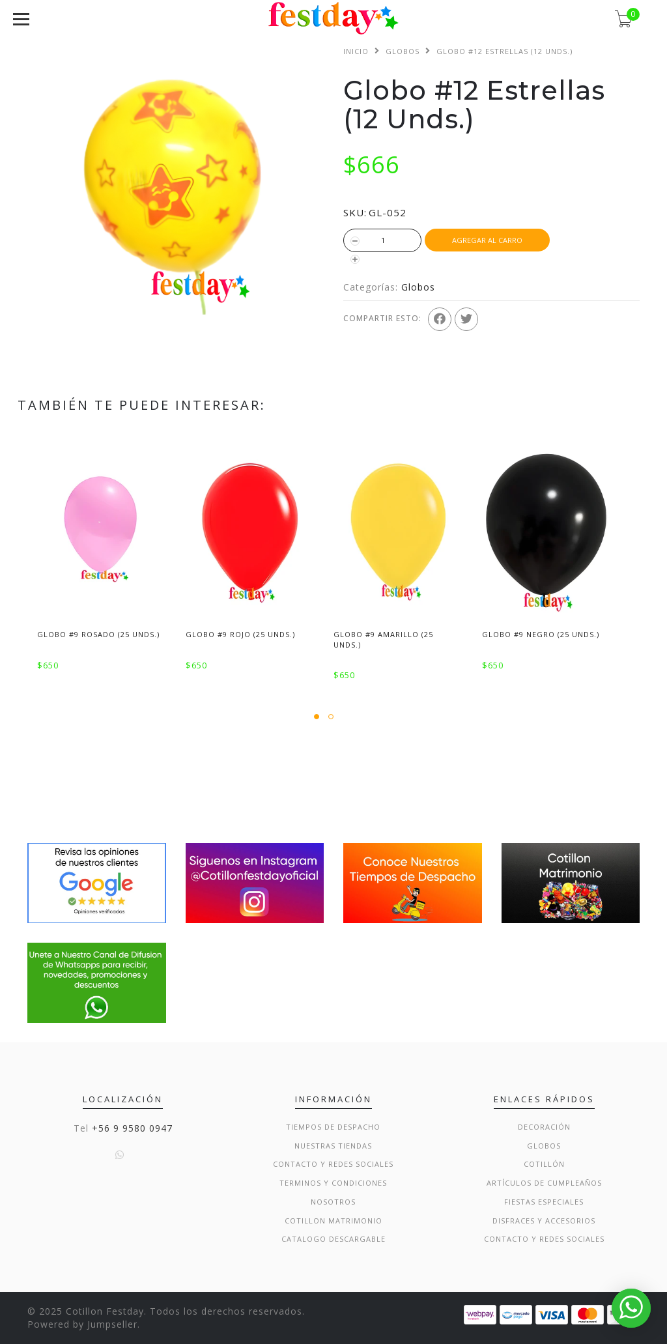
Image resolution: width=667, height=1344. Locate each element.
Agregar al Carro (487, 240)
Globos (402, 51)
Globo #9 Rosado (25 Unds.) (98, 634)
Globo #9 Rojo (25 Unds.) (240, 634)
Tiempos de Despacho (333, 1127)
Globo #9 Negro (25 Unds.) (540, 634)
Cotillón (544, 1164)
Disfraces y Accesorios (543, 1220)
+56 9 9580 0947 (132, 1128)
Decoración (544, 1127)
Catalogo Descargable (333, 1239)
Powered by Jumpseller (82, 1324)
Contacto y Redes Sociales (333, 1164)
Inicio (356, 51)
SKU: (355, 212)
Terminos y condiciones (333, 1183)
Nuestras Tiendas (333, 1146)
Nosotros (333, 1202)
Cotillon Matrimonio (333, 1220)
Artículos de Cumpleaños (544, 1183)
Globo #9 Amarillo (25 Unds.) (383, 639)
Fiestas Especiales (544, 1202)
